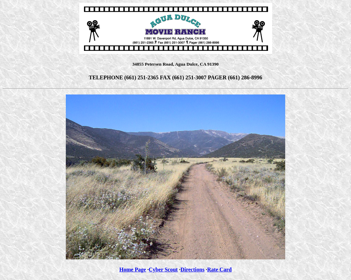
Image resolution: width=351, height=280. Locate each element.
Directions (192, 269)
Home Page (132, 269)
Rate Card (219, 269)
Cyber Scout (163, 269)
